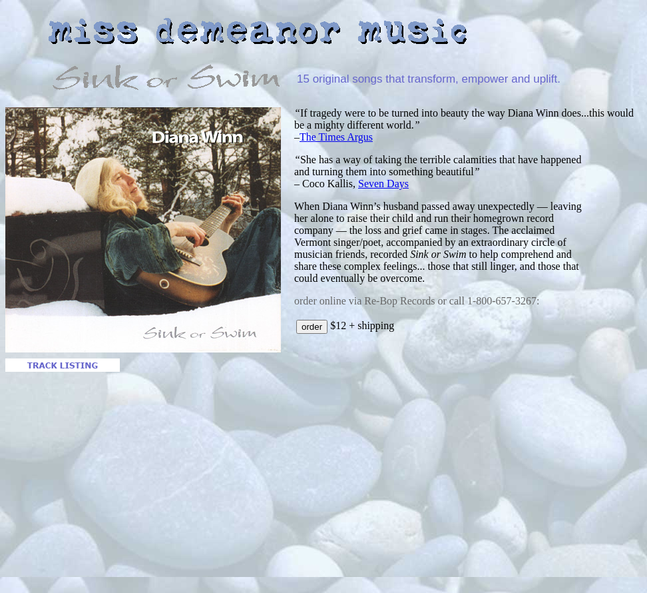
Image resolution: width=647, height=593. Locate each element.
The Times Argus (336, 137)
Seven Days (383, 183)
